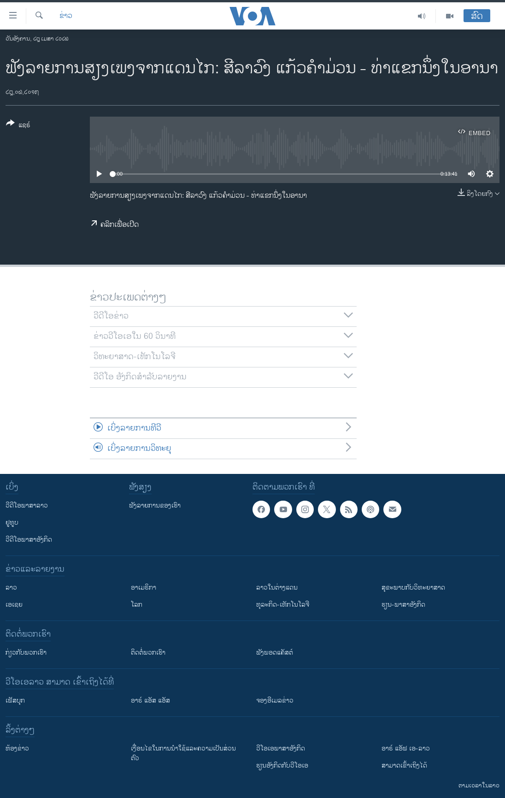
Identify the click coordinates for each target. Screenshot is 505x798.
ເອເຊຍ (14, 604)
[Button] (18, 126)
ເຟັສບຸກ (15, 700)
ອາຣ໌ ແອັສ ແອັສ (150, 700)
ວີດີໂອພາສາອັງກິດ (29, 539)
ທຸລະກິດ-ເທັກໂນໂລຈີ (282, 604)
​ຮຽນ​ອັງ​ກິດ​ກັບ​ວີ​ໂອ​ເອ (282, 765)
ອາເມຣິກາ (143, 587)
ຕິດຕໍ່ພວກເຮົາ (148, 652)
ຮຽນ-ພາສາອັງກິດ (403, 604)
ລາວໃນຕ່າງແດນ (277, 587)
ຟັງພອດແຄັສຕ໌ (274, 652)
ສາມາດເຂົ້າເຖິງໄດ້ (404, 765)
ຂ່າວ (65, 16)
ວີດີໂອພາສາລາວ (27, 505)
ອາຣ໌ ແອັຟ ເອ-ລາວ (406, 748)
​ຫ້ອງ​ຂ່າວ (17, 748)
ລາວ (11, 587)
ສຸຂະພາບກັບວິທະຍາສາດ (413, 587)
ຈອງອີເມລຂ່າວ (275, 700)
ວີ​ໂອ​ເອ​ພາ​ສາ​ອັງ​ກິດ (280, 748)
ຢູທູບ (12, 522)
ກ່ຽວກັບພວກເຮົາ (26, 652)
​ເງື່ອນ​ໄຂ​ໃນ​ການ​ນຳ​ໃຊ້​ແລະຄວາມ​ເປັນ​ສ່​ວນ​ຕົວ (183, 753)
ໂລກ (136, 604)
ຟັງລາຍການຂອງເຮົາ (155, 505)
